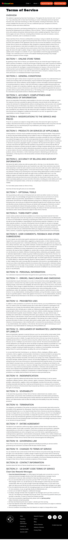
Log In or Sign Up (46, 3)
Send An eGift (23, 532)
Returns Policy (28, 185)
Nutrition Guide (24, 529)
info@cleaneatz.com (44, 465)
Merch (35, 519)
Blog (35, 521)
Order (28, 3)
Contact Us (23, 526)
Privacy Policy (37, 530)
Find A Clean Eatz (60, 3)
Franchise (22, 519)
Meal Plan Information (23, 522)
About (36, 3)
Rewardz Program (38, 516)
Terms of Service (38, 524)
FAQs (21, 516)
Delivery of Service (39, 527)
